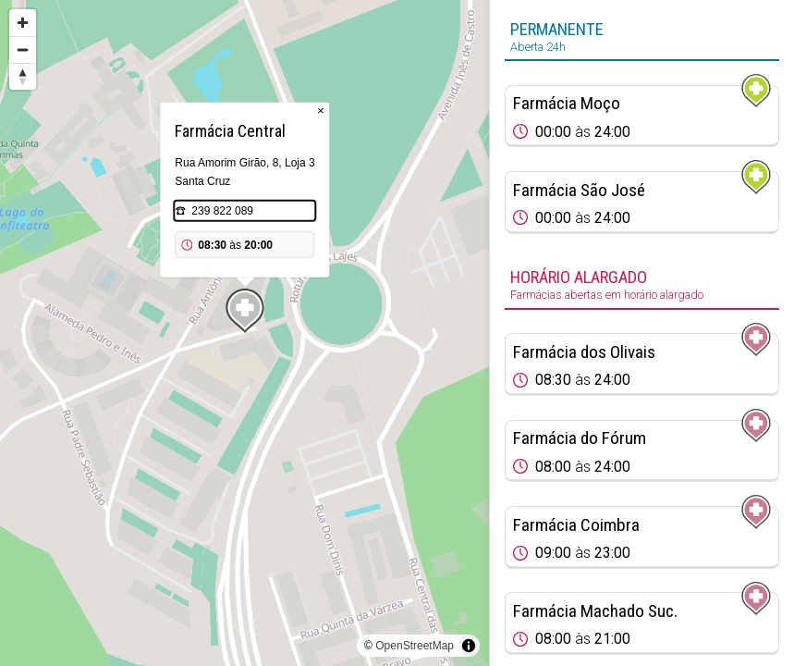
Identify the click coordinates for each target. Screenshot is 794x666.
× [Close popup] (320, 110)
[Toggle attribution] (469, 646)
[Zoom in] (22, 22)
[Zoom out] (22, 49)
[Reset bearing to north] (22, 76)
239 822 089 (222, 210)
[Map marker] (245, 311)
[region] (244, 333)
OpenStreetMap (414, 645)
